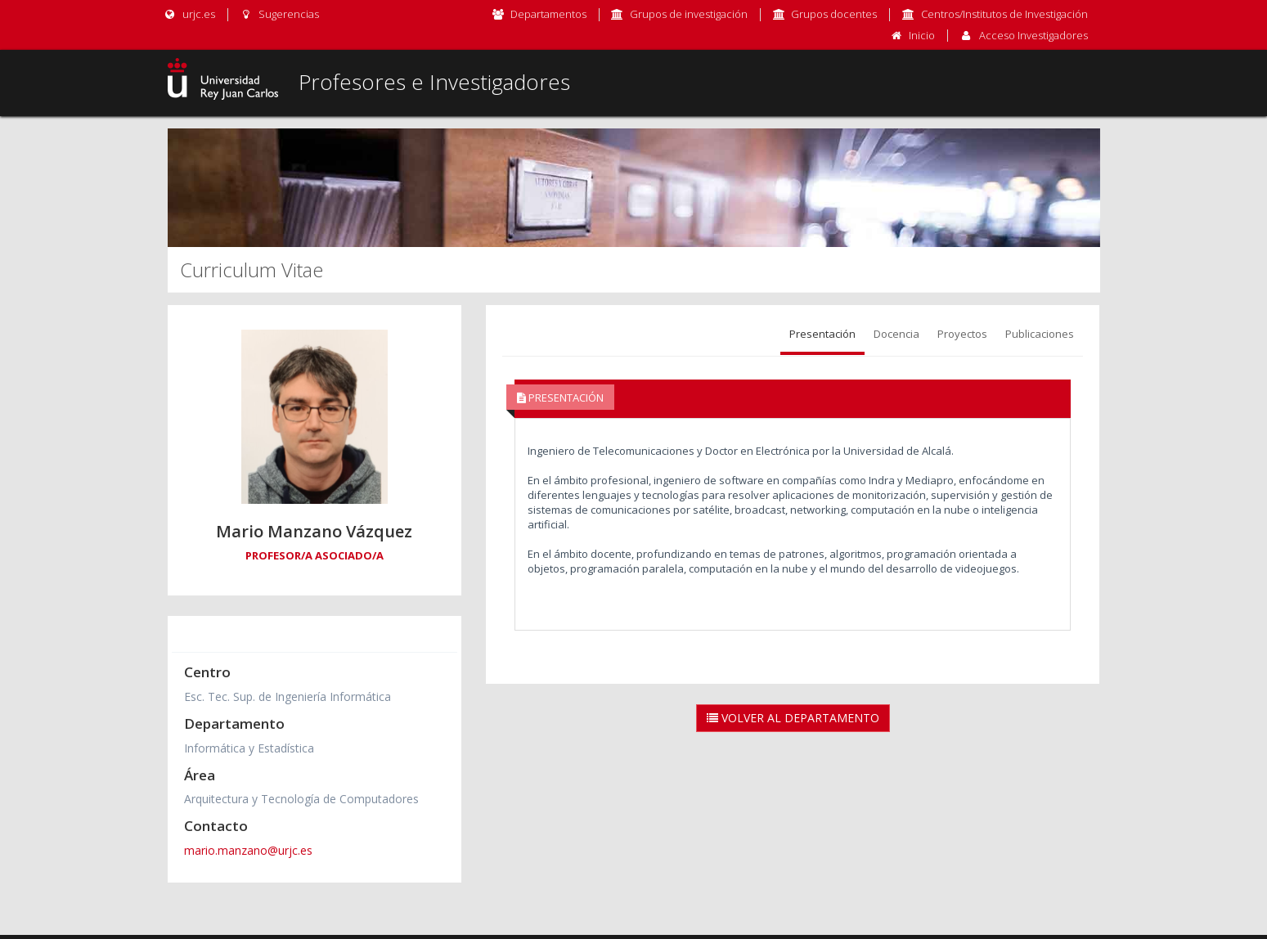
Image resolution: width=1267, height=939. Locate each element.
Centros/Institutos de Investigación (1004, 14)
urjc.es (189, 14)
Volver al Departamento (793, 718)
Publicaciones (1039, 333)
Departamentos (548, 14)
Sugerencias (279, 14)
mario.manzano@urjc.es (248, 850)
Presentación (822, 333)
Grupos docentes (834, 14)
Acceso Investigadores (1033, 35)
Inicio (922, 35)
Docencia (896, 333)
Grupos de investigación (689, 14)
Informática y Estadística (249, 748)
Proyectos (962, 333)
